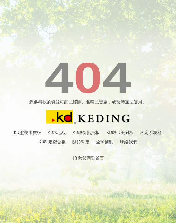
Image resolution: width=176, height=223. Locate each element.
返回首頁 (88, 117)
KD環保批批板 (86, 132)
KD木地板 (57, 132)
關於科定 (81, 141)
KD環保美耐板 (120, 132)
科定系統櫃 (151, 132)
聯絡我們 (128, 141)
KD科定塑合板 (52, 141)
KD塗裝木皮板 (27, 132)
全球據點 (104, 141)
